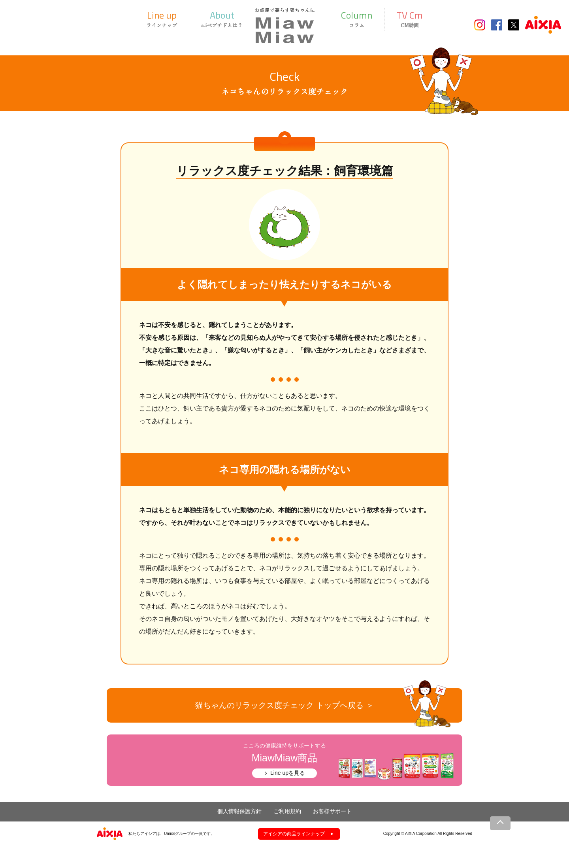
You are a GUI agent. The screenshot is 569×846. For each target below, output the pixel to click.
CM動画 (409, 18)
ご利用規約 (287, 811)
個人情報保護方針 (239, 811)
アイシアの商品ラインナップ (294, 834)
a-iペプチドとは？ (222, 18)
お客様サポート (332, 811)
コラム (356, 18)
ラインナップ (161, 18)
